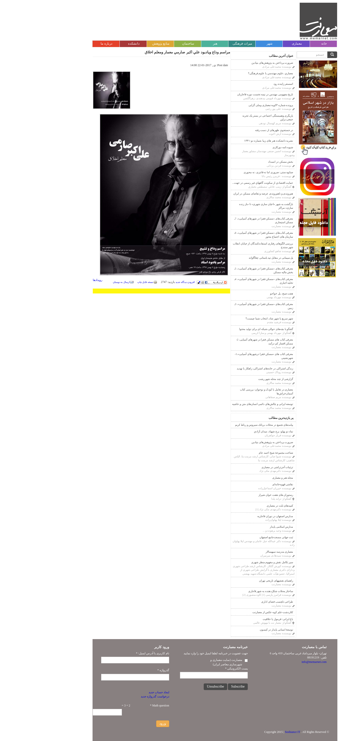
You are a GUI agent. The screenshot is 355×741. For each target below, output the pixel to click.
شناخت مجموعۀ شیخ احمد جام (238, 452)
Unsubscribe (178, 686)
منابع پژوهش (123, 43)
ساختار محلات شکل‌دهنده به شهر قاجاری (233, 591)
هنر (178, 43)
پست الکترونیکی (199, 668)
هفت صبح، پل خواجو (244, 293)
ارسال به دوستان (85, 282)
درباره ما (69, 43)
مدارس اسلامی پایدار (244, 526)
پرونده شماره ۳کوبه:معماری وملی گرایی (233, 105)
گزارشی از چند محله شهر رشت (238, 378)
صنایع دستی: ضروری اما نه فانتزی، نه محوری (231, 172)
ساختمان (151, 43)
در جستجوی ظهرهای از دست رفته (237, 130)
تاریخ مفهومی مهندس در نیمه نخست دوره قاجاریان (228, 94)
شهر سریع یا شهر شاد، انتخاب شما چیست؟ (232, 318)
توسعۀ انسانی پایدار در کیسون (239, 629)
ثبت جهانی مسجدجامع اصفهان (239, 537)
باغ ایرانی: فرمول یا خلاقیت (240, 619)
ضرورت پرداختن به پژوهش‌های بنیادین (235, 62)
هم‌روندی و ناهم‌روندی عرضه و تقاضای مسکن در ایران (226, 193)
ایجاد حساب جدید (121, 692)
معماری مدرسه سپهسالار (242, 551)
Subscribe (200, 686)
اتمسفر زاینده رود (246, 83)
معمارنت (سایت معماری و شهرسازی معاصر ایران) (189, 662)
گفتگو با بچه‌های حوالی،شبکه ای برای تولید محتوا (229, 329)
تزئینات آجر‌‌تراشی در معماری (240, 467)
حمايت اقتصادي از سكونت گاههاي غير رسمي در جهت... (225, 182)
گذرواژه (126, 670)
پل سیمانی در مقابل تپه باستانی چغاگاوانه (233, 257)
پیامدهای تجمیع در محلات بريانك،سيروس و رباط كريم (227, 424)
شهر (232, 43)
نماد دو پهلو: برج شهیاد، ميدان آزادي (236, 431)
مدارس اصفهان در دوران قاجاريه (238, 516)
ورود (125, 723)
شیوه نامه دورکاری (245, 147)
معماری (259, 43)
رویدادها (60, 280)
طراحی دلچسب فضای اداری (240, 601)
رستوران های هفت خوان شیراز (238, 494)
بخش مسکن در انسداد (243, 161)
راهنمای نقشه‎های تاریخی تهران (239, 580)
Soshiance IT (255, 732)
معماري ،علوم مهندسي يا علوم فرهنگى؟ (233, 73)
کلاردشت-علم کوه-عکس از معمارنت (235, 612)
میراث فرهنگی (204, 43)
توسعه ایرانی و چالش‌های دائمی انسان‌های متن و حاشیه (225, 403)
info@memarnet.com (276, 662)
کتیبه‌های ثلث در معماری (242, 505)
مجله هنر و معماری (245, 477)
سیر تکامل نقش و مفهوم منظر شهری (235, 562)
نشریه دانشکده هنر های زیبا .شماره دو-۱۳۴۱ (231, 140)
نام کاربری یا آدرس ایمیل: (114, 653)
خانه (286, 43)
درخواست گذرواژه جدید (117, 696)
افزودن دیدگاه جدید (147, 282)
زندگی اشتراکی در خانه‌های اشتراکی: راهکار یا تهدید (227, 368)
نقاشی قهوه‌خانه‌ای (245, 484)
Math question (122, 705)
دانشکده (96, 43)
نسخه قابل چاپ (110, 282)
